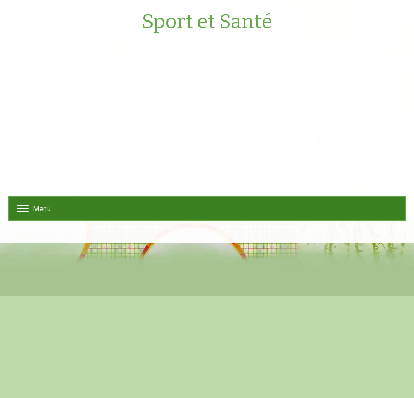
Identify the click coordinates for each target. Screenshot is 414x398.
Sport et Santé (207, 22)
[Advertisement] (207, 118)
